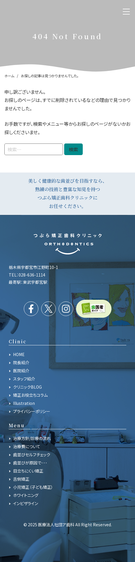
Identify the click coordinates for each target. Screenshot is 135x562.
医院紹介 (21, 371)
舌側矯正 (21, 479)
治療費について (26, 446)
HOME (19, 354)
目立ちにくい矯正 (28, 471)
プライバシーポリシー (31, 411)
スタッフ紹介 (24, 379)
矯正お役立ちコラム (30, 395)
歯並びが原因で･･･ (30, 463)
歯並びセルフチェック (31, 454)
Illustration (24, 403)
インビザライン (25, 503)
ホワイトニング (25, 495)
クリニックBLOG (27, 387)
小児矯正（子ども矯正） (33, 487)
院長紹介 (21, 362)
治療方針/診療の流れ (32, 438)
